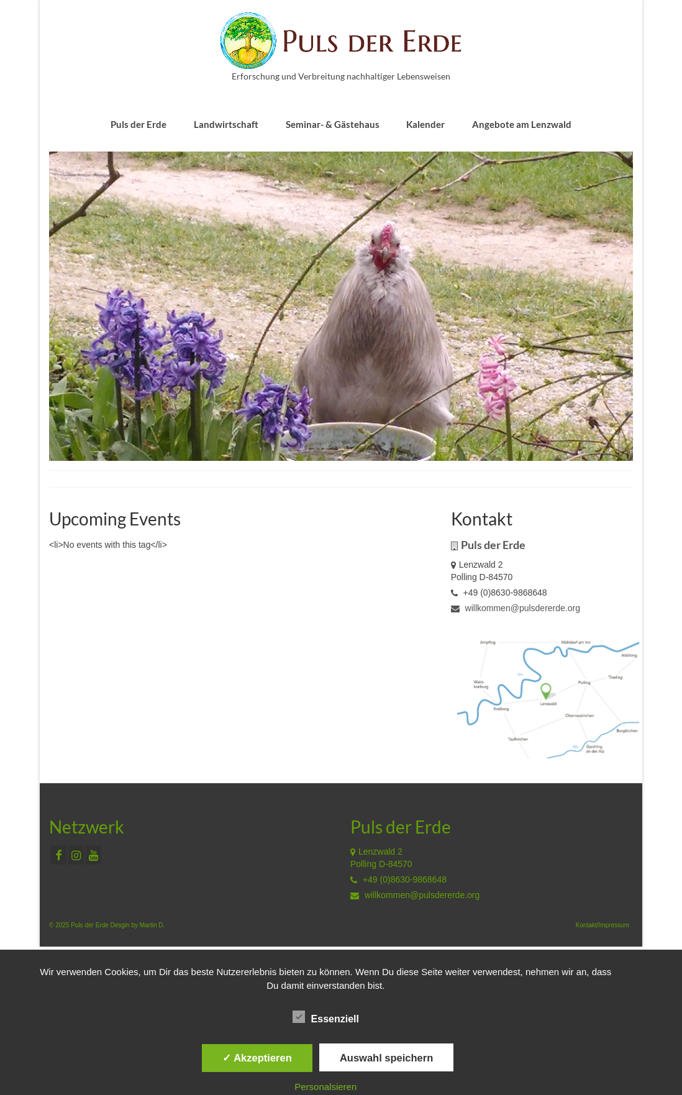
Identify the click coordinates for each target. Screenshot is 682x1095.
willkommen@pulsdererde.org (515, 608)
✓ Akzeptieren (257, 1057)
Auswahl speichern (386, 1057)
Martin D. (152, 925)
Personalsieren (325, 1086)
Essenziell (326, 1017)
